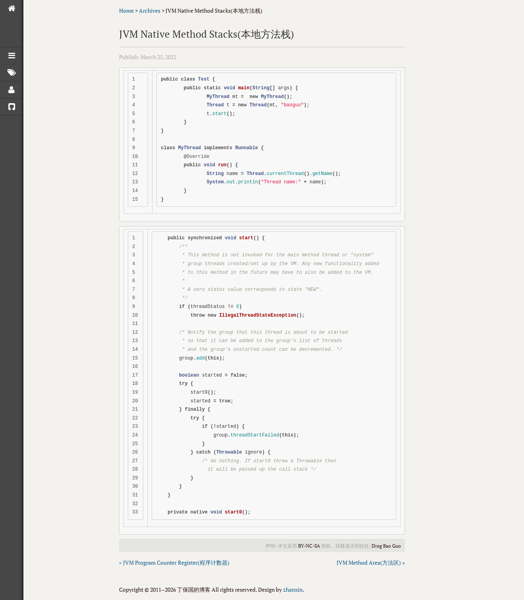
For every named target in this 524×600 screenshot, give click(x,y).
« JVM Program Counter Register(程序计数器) (174, 562)
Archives (149, 10)
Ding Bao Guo (386, 546)
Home (126, 10)
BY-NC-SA (309, 546)
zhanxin (292, 589)
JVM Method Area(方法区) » (371, 562)
